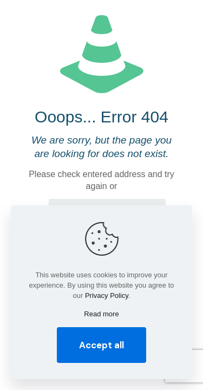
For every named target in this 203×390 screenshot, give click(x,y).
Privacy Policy (106, 295)
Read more (101, 314)
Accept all (101, 345)
